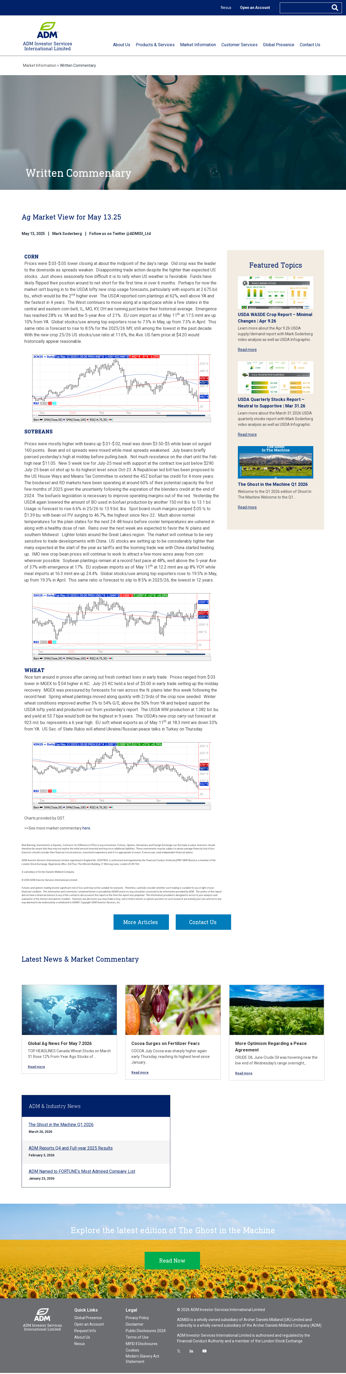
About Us (82, 1338)
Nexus (226, 7)
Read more (247, 349)
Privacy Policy (137, 1319)
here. (86, 828)
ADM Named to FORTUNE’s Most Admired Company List (82, 1172)
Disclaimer (135, 1325)
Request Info (85, 1332)
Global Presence (88, 1319)
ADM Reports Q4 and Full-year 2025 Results (71, 1149)
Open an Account (255, 7)
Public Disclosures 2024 (146, 1332)
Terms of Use (137, 1338)
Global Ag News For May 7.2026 (60, 1044)
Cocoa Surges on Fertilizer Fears (165, 1044)
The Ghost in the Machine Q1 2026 (273, 484)
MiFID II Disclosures (142, 1345)
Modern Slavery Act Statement (142, 1360)
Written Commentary (78, 65)
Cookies (132, 1351)
